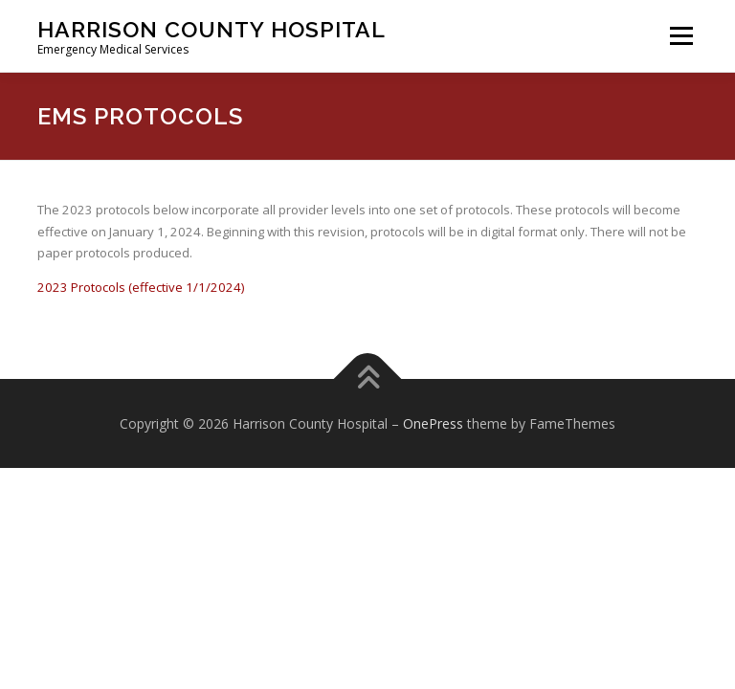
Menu (681, 35)
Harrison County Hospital (211, 29)
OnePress (433, 423)
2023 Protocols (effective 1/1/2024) (140, 287)
